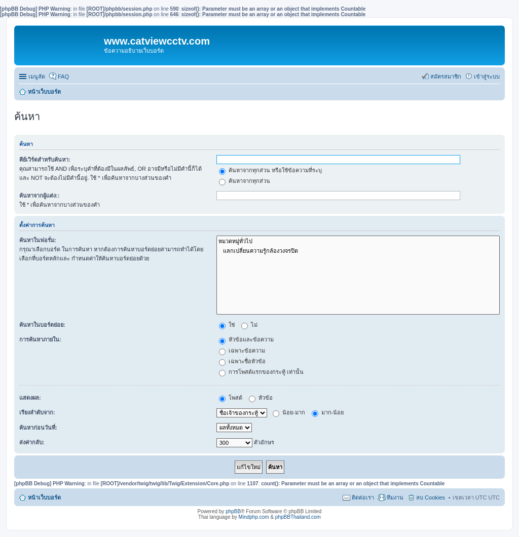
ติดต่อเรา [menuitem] (363, 497)
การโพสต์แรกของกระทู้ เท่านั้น (261, 372)
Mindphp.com (254, 517)
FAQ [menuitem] (63, 76)
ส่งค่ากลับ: (32, 442)
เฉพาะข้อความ (242, 351)
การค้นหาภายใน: (40, 339)
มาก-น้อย (328, 412)
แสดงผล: (30, 398)
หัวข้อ (261, 398)
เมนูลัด (36, 76)
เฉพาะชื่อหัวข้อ (242, 361)
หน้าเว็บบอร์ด (44, 92)
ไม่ (249, 325)
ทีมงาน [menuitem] (395, 497)
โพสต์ (230, 398)
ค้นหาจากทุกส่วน (244, 181)
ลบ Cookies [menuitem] (430, 497)
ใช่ (227, 325)
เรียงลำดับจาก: (37, 412)
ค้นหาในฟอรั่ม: (37, 240)
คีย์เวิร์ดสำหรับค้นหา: (44, 160)
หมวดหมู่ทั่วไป (358, 241)
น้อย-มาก (289, 412)
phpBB (233, 511)
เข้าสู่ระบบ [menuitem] (487, 76)
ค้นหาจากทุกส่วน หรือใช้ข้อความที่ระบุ (270, 170)
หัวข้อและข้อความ (246, 339)
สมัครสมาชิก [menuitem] (445, 76)
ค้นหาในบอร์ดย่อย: (42, 325)
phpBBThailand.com (298, 517)
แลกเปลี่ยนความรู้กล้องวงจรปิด (358, 251)
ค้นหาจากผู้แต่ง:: (39, 196)
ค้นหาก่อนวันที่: (38, 428)
